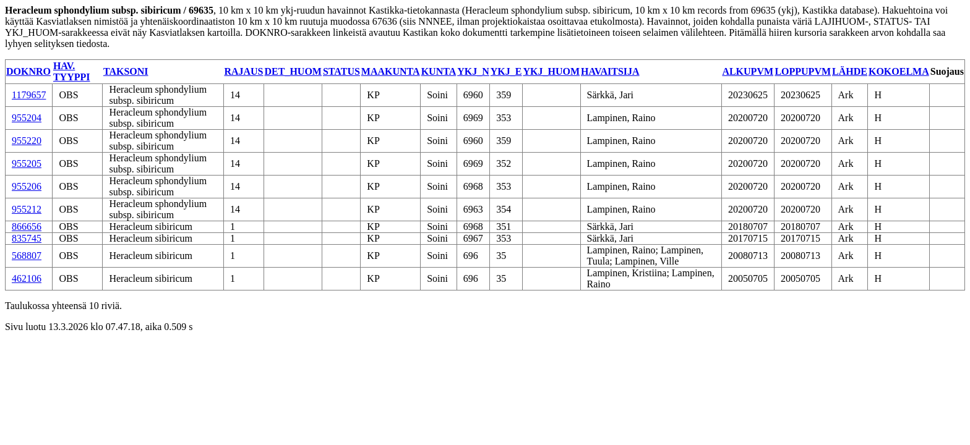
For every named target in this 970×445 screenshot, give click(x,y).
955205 (26, 163)
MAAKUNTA (390, 71)
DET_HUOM (293, 71)
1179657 (29, 95)
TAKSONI (125, 71)
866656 (26, 226)
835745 (26, 238)
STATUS (341, 71)
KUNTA (439, 71)
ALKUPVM (747, 71)
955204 (26, 117)
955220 (26, 140)
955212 (26, 209)
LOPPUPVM (803, 71)
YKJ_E (506, 71)
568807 (26, 255)
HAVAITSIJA (610, 71)
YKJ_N (473, 71)
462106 (26, 278)
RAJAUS (243, 71)
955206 (26, 186)
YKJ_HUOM (551, 71)
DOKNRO (28, 71)
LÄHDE (849, 71)
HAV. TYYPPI (71, 71)
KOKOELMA (899, 71)
